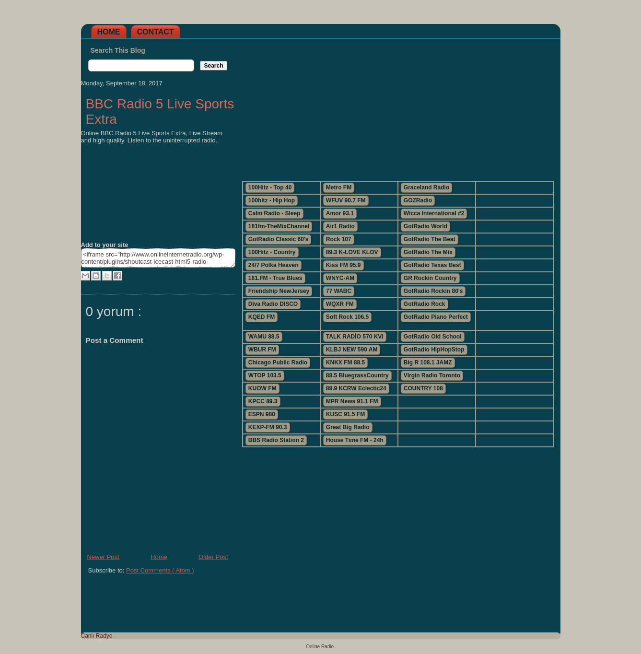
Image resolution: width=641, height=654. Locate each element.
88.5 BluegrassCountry (357, 375)
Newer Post (103, 557)
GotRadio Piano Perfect (436, 317)
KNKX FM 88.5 (345, 362)
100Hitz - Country (272, 252)
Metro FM (338, 187)
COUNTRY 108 (423, 388)
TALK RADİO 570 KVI (355, 336)
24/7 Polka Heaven (273, 265)
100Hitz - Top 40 (269, 187)
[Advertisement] (397, 106)
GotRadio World (425, 226)
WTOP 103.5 (264, 375)
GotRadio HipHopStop (434, 349)
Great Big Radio (348, 427)
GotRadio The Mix (428, 252)
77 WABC (338, 291)
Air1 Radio (340, 226)
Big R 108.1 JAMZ (428, 362)
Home (108, 32)
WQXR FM (340, 304)
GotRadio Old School (433, 336)
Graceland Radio (426, 187)
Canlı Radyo (97, 635)
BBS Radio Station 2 (276, 440)
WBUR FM (262, 349)
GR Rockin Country (430, 278)
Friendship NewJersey (278, 291)
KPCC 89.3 (263, 401)
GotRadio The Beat (429, 239)
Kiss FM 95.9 (343, 265)
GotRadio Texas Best (432, 265)
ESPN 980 (261, 414)
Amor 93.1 (340, 213)
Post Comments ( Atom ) (160, 570)
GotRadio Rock (424, 304)
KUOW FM (262, 388)
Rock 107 (338, 239)
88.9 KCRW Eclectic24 (356, 388)
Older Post (213, 557)
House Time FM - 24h (355, 440)
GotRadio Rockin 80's (433, 291)
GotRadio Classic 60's (278, 239)
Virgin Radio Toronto (432, 375)
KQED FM (261, 317)
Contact (155, 32)
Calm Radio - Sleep (274, 213)
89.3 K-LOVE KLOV (352, 252)
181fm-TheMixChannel (278, 226)
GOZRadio (418, 200)
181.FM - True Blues (275, 278)
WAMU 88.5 (264, 336)
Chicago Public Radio (277, 362)
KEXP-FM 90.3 (267, 427)
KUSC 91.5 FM (345, 414)
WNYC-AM (340, 278)
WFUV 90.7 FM (346, 200)
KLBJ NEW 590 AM (352, 349)
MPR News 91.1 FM (352, 401)
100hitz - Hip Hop (271, 200)
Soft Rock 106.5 (347, 317)
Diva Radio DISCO (273, 304)
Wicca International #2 (434, 213)
